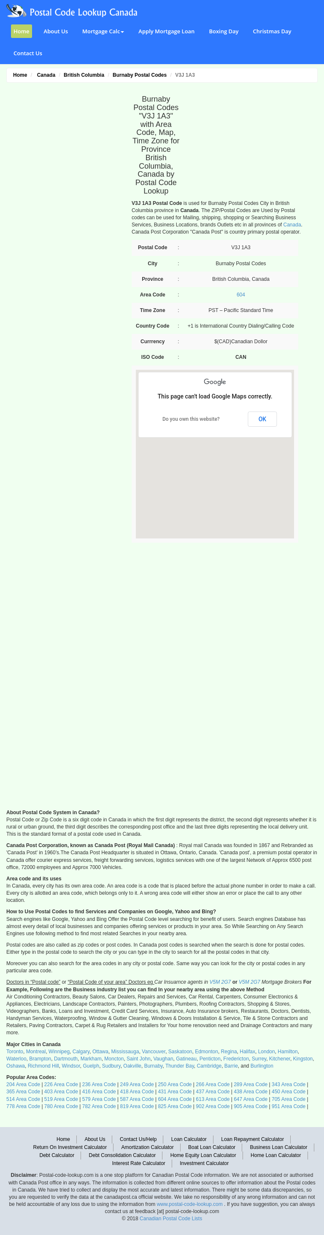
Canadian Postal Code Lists (171, 1219)
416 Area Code (99, 1092)
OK (263, 419)
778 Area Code (23, 1106)
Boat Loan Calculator (211, 1147)
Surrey (259, 1059)
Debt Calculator (56, 1155)
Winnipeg (59, 1052)
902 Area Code (213, 1106)
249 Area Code (137, 1084)
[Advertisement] (64, 213)
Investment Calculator (204, 1163)
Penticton (210, 1059)
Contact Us (28, 53)
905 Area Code (250, 1106)
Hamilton (287, 1052)
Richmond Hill (43, 1066)
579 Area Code (99, 1099)
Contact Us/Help (138, 1139)
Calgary (81, 1052)
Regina (229, 1052)
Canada (292, 225)
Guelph (91, 1066)
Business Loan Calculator (278, 1147)
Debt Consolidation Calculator (122, 1155)
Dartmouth (66, 1059)
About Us (56, 31)
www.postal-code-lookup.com (190, 1204)
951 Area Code (288, 1106)
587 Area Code (137, 1099)
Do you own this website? (191, 419)
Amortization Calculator (148, 1147)
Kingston (303, 1059)
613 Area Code (213, 1099)
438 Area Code (250, 1092)
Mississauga (125, 1052)
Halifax (247, 1052)
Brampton (40, 1059)
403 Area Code (61, 1092)
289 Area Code (250, 1084)
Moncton (114, 1059)
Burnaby (153, 1066)
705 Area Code (288, 1099)
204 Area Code (23, 1084)
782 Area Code (99, 1106)
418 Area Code (137, 1092)
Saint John (139, 1059)
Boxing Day (223, 31)
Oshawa (15, 1066)
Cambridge (209, 1066)
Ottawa (100, 1052)
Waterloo (16, 1059)
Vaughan (163, 1059)
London (266, 1052)
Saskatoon (180, 1052)
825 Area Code (175, 1106)
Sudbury (111, 1066)
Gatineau (186, 1059)
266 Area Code (213, 1084)
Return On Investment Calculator (70, 1147)
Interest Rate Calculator (138, 1163)
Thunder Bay (179, 1066)
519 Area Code (61, 1099)
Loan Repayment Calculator (252, 1139)
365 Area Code (23, 1092)
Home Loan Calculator (276, 1155)
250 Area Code (175, 1084)
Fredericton (236, 1059)
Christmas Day (272, 31)
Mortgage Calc (103, 31)
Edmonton (206, 1052)
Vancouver (153, 1052)
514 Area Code (23, 1099)
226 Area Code (61, 1084)
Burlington (262, 1066)
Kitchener (279, 1059)
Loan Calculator (189, 1139)
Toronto (14, 1052)
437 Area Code (213, 1092)
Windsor (71, 1066)
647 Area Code (250, 1099)
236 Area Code (99, 1084)
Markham (91, 1059)
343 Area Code (288, 1084)
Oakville (132, 1066)
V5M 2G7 (220, 982)
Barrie (231, 1066)
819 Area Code (137, 1106)
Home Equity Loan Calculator (203, 1155)
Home (22, 31)
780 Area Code (61, 1106)
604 (241, 295)
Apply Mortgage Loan (166, 31)
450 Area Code (288, 1092)
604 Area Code (175, 1099)
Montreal (36, 1052)
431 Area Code (175, 1092)
